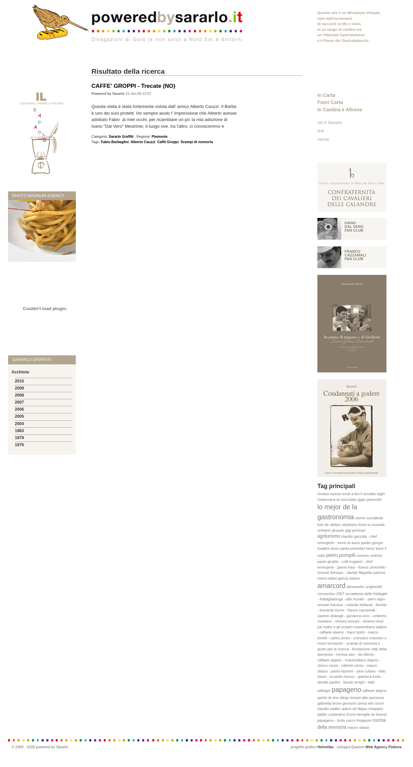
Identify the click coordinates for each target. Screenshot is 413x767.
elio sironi (375, 703)
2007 (19, 402)
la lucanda (376, 525)
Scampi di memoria (196, 142)
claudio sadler (328, 709)
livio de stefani (329, 525)
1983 (19, 430)
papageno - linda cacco (336, 720)
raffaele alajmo (374, 691)
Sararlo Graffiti (121, 136)
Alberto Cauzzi (143, 142)
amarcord (331, 585)
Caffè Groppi (167, 142)
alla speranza (373, 698)
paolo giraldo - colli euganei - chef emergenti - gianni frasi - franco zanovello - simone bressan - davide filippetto (352, 567)
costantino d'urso (342, 714)
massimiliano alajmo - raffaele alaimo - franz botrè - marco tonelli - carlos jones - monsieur (352, 632)
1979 (19, 437)
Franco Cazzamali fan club (355, 255)
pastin (366, 543)
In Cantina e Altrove (339, 109)
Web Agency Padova (383, 747)
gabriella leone (329, 703)
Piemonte (159, 136)
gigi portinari (355, 530)
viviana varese (329, 494)
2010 (19, 381)
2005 (19, 416)
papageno (346, 689)
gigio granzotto (370, 499)
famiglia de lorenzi (372, 714)
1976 (19, 444)
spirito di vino (328, 698)
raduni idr (349, 709)
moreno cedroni (369, 555)
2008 (19, 395)
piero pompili (340, 555)
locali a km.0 (352, 494)
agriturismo (328, 536)
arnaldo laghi (374, 494)
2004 (19, 423)
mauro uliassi (358, 727)
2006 (19, 409)
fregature (364, 720)
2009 (19, 388)
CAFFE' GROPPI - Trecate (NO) (133, 85)
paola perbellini (352, 548)
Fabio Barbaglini (115, 142)
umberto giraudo (330, 530)
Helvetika (325, 747)
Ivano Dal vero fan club (354, 226)
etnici (334, 548)
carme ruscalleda (369, 518)
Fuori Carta (330, 102)
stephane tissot (354, 525)
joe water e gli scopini (335, 627)
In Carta (326, 95)
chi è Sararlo (329, 122)
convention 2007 (331, 594)
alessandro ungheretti (364, 587)
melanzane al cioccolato (337, 499)
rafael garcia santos (344, 578)
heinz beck (375, 548)
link (320, 130)
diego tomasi (350, 698)
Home (323, 139)
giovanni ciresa (355, 703)
